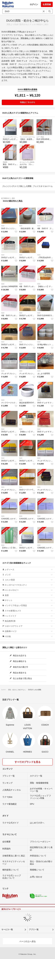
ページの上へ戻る (27, 941)
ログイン (34, 4)
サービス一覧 (7, 929)
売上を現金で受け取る (21, 678)
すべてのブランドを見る (27, 762)
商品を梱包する (18, 661)
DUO (2, 226)
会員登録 (47, 4)
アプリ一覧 (34, 929)
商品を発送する (18, 673)
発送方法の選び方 (19, 667)
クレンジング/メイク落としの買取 (17, 186)
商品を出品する (18, 655)
